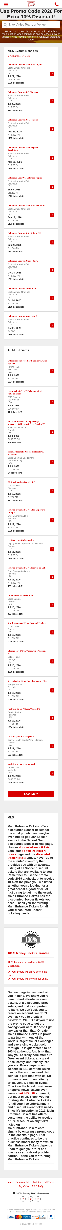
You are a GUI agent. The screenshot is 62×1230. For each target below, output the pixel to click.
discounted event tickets (34, 847)
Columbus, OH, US (19, 56)
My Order (24, 1186)
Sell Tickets (49, 1182)
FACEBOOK (26, 1093)
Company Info (23, 1182)
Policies (37, 1182)
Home (9, 1182)
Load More (31, 794)
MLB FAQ (37, 1186)
